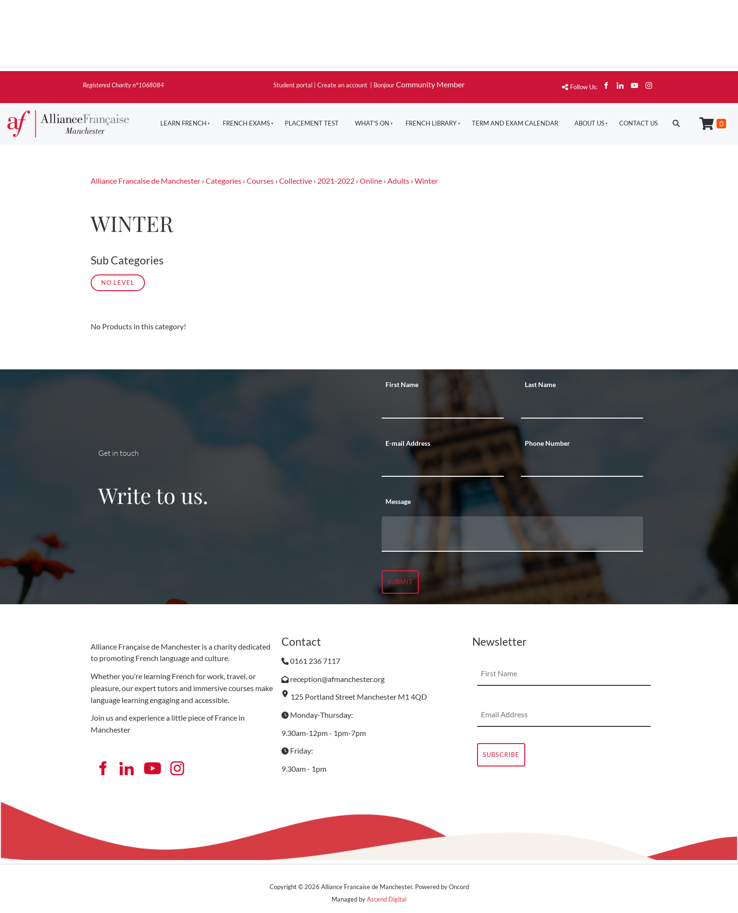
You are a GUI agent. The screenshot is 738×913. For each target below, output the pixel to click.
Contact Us (638, 123)
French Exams (246, 123)
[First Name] (443, 407)
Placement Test (312, 123)
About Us (589, 123)
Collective (295, 180)
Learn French (183, 123)
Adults (398, 180)
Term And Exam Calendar (515, 123)
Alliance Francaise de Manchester (145, 180)
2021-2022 (335, 180)
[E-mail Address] (443, 465)
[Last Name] (582, 407)
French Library (431, 123)
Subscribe (501, 754)
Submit (400, 582)
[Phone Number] (582, 465)
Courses (260, 180)
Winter (426, 180)
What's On (372, 123)
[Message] (512, 534)
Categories (223, 180)
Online (371, 180)
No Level (118, 282)
